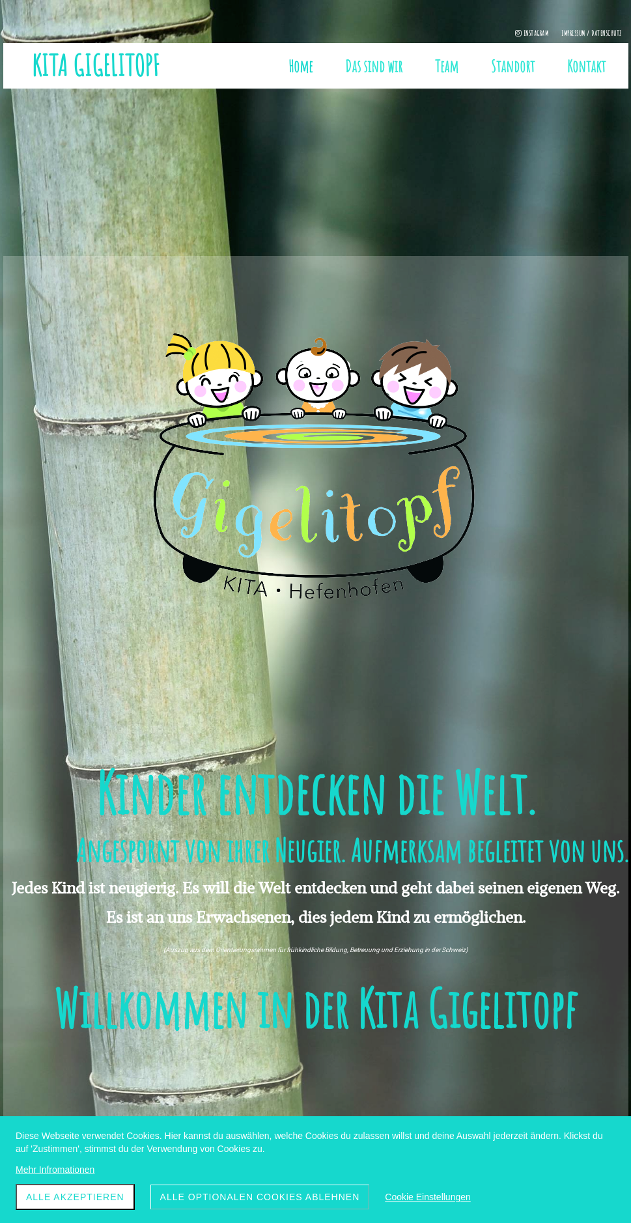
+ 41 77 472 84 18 (276, 1101)
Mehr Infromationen (55, 1169)
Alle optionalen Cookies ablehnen (260, 1197)
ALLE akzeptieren (75, 1197)
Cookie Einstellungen (428, 1197)
